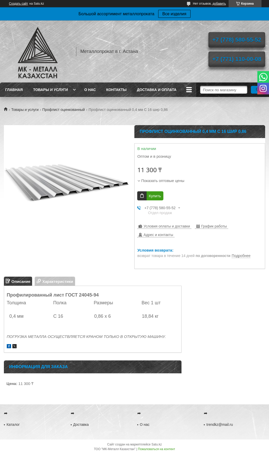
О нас (90, 90)
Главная (14, 90)
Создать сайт (18, 3)
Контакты (116, 90)
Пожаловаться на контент (156, 449)
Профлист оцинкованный (63, 110)
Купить (155, 196)
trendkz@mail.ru (219, 424)
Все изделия (174, 14)
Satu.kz (156, 444)
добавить (219, 3)
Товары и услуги (50, 90)
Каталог (13, 424)
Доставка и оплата (157, 90)
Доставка (81, 424)
